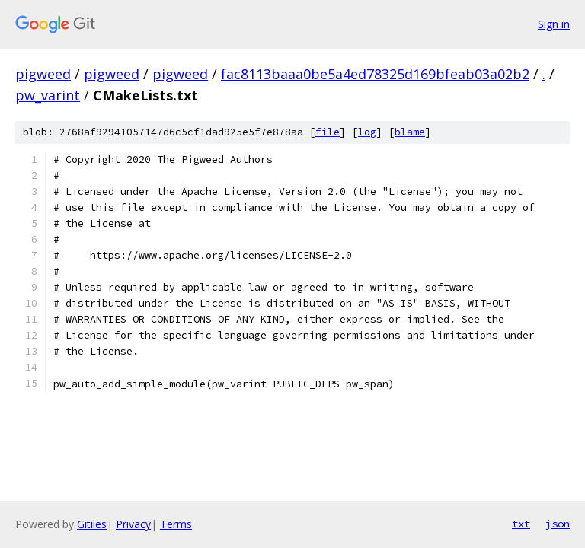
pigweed (43, 74)
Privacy (133, 524)
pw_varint (47, 95)
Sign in (554, 24)
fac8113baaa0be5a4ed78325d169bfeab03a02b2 (375, 74)
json (557, 523)
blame (410, 132)
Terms (176, 524)
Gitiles (92, 524)
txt (521, 523)
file (327, 132)
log (367, 132)
